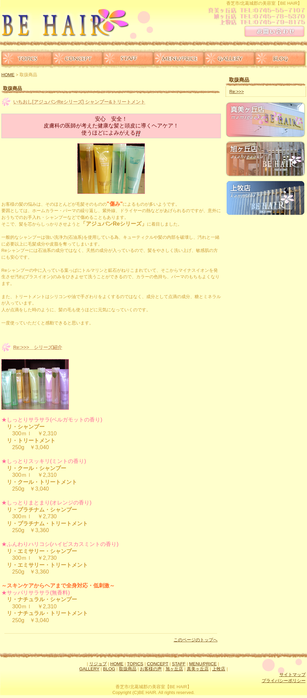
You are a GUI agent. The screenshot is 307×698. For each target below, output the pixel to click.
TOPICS (26, 58)
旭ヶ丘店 (174, 668)
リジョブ (98, 663)
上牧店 (218, 668)
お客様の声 (151, 668)
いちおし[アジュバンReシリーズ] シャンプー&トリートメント (79, 102)
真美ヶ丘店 (198, 668)
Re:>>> (236, 91)
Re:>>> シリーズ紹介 (37, 347)
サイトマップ (292, 674)
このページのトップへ (196, 639)
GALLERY (229, 58)
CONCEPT (77, 58)
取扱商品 (127, 668)
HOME (8, 74)
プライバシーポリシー (284, 680)
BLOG (281, 58)
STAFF (128, 58)
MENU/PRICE (178, 58)
